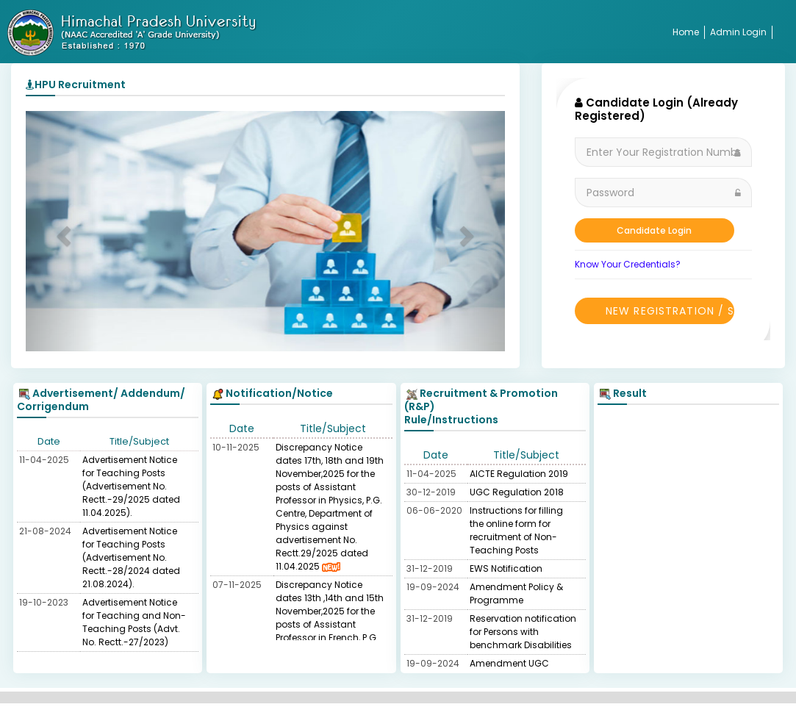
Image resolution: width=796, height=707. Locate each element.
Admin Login (738, 32)
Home (686, 32)
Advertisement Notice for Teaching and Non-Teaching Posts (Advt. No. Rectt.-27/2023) (134, 622)
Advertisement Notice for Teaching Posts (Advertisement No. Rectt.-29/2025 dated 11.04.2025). (131, 486)
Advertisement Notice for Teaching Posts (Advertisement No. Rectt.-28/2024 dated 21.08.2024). (131, 557)
